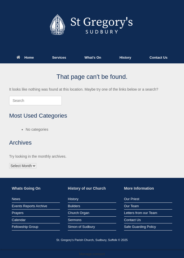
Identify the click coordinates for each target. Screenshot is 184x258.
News (16, 199)
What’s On (93, 57)
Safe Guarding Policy (140, 227)
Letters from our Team (140, 213)
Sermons (74, 220)
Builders (74, 206)
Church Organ (78, 213)
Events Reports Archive (29, 206)
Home (25, 57)
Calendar (19, 220)
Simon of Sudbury (81, 227)
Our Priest (132, 199)
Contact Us (158, 57)
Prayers (18, 213)
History (125, 57)
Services (59, 57)
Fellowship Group (25, 227)
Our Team (131, 206)
